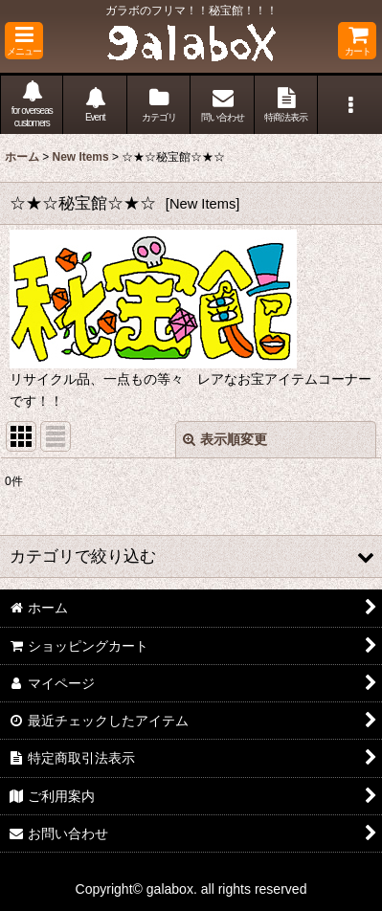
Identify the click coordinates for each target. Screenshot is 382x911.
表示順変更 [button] (225, 439)
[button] (24, 40)
